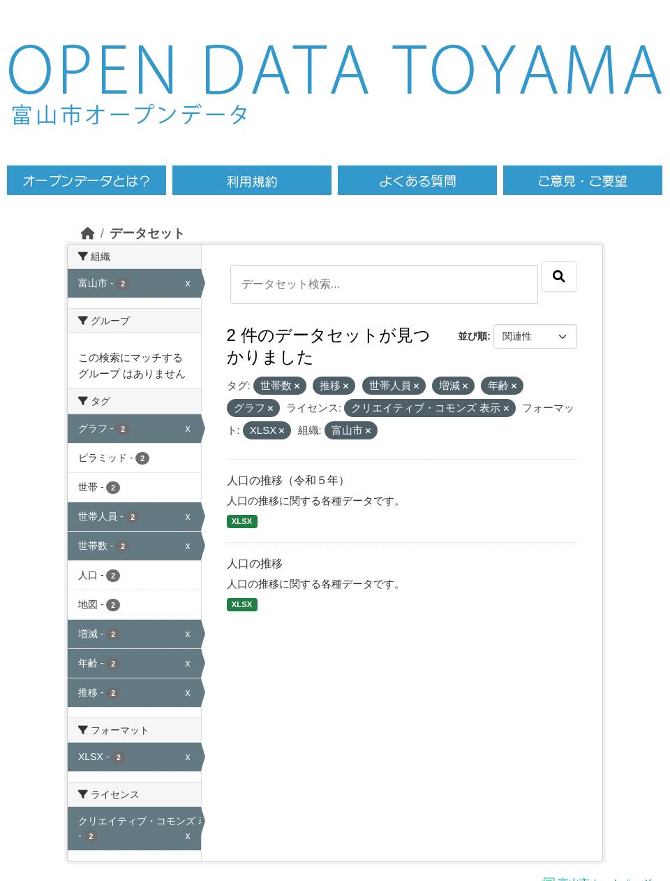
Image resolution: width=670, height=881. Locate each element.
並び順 (472, 336)
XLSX (242, 521)
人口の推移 (255, 563)
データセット (147, 233)
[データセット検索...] (384, 284)
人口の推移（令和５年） (288, 480)
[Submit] (559, 276)
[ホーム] (88, 233)
